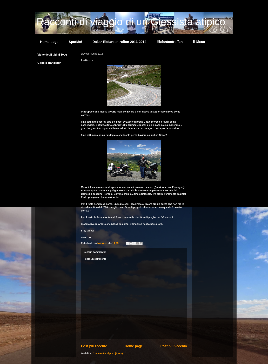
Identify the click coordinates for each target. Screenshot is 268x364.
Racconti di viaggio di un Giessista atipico (131, 21)
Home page (49, 42)
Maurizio (102, 243)
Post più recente (94, 346)
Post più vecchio (173, 346)
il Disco (199, 42)
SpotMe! (75, 42)
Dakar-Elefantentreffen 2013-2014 (119, 42)
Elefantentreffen (170, 42)
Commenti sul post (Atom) (108, 353)
